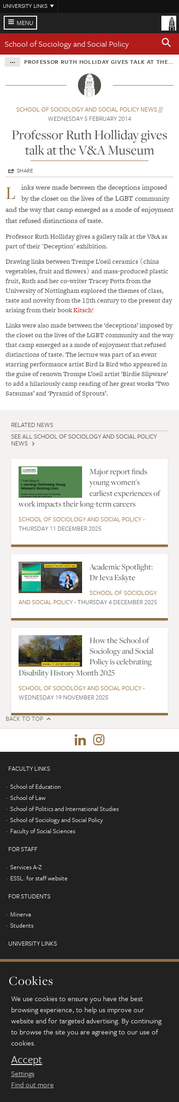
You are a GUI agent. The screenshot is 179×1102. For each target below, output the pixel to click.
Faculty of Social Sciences (42, 831)
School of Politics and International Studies (64, 808)
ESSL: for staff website (39, 878)
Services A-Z (26, 867)
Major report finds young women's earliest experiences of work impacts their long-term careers (89, 487)
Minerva (20, 914)
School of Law (27, 797)
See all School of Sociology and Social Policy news (84, 440)
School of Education (35, 786)
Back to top (24, 718)
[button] (166, 43)
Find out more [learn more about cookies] (32, 1084)
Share (25, 170)
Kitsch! (83, 310)
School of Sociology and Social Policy (67, 44)
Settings (22, 1073)
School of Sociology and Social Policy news (86, 109)
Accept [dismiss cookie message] (26, 1059)
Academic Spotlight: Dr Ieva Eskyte (121, 572)
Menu (25, 22)
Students (21, 925)
